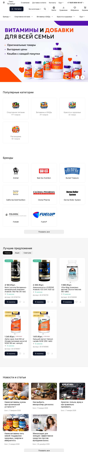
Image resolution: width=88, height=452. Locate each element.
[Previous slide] (77, 77)
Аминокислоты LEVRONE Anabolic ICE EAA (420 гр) (43, 288)
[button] (67, 77)
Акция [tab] (17, 253)
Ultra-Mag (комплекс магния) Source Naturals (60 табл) (71, 289)
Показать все (44, 232)
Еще (60, 3)
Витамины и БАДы (43, 17)
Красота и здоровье (64, 17)
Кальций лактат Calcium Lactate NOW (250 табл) (43, 340)
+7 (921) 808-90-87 (74, 3)
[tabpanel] (44, 307)
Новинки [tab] (8, 253)
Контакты (52, 3)
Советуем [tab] (27, 253)
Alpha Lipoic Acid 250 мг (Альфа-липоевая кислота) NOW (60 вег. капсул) (16, 341)
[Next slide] (82, 77)
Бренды (6, 17)
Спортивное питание (22, 17)
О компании (25, 3)
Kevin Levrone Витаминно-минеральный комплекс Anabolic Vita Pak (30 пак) (16, 289)
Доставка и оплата (39, 3)
